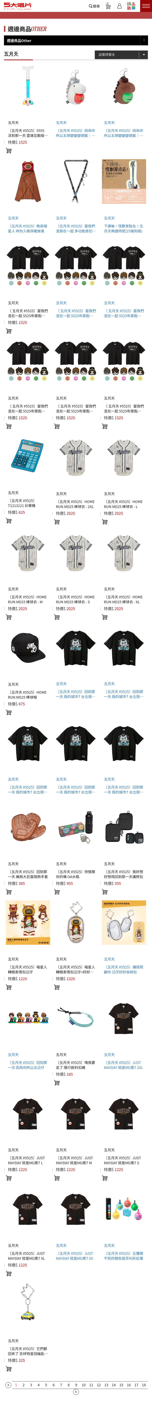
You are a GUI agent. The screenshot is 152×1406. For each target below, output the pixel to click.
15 (121, 1384)
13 (106, 1384)
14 (114, 1384)
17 (136, 1384)
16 (129, 1384)
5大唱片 (18, 6)
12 (99, 1384)
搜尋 (96, 6)
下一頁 (76, 1392)
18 (144, 1384)
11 (91, 1384)
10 (84, 1384)
